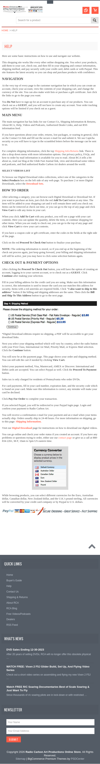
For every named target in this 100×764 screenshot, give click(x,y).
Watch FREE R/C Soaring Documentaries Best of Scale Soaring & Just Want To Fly (47, 688)
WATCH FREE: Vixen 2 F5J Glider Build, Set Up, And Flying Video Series (47, 668)
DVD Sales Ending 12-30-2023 (25, 649)
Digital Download (22, 427)
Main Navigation (5, 20)
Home (5, 30)
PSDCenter (77, 758)
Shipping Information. (28, 421)
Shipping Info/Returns (67, 151)
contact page (65, 437)
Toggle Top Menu (50, 2)
